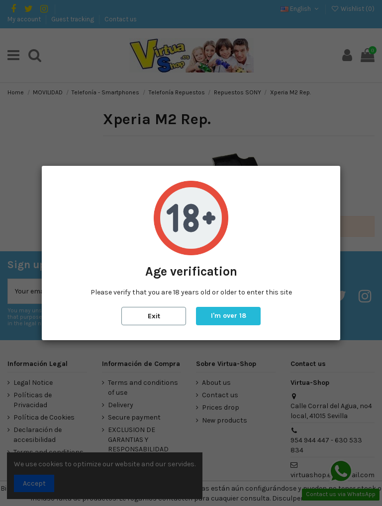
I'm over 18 (228, 315)
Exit (154, 316)
